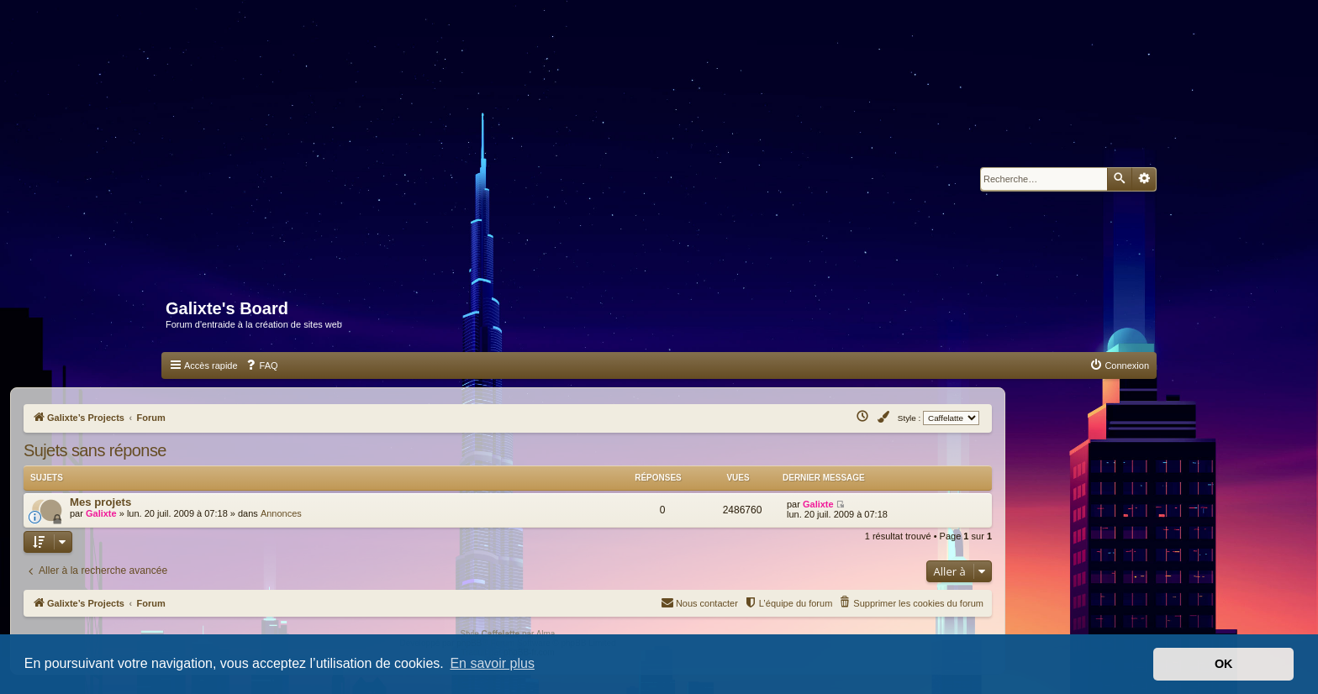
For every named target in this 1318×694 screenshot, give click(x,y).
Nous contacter (699, 602)
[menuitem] (261, 365)
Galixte (101, 513)
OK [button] (1224, 663)
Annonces (281, 513)
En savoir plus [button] (492, 663)
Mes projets (100, 502)
